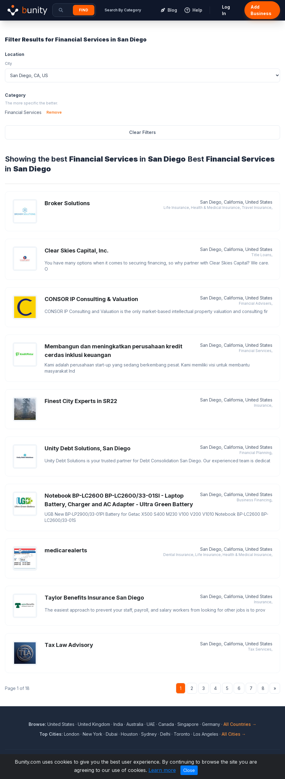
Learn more (162, 770)
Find (83, 10)
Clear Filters (142, 132)
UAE (151, 724)
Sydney (149, 734)
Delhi (165, 734)
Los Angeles (205, 734)
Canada (166, 724)
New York (92, 734)
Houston (129, 734)
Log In (226, 10)
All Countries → (240, 724)
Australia (134, 724)
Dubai (111, 734)
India (118, 724)
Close (189, 770)
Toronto (182, 734)
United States (60, 724)
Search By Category (123, 10)
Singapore (188, 724)
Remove (54, 112)
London (71, 734)
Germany (211, 724)
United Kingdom (94, 724)
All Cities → (234, 734)
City (8, 63)
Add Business (261, 10)
